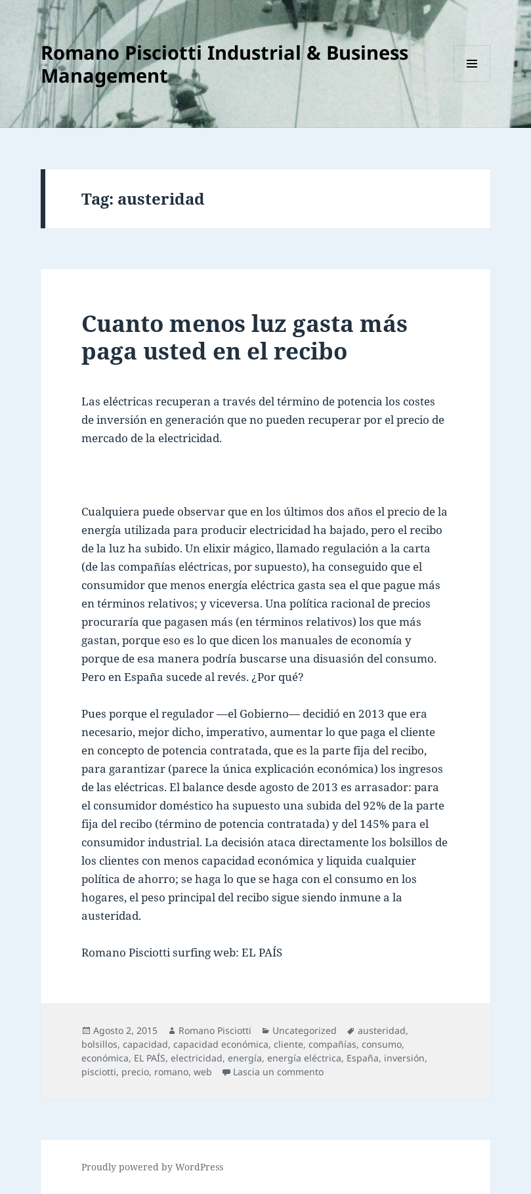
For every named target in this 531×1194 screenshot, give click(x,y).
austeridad (382, 1030)
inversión (404, 1058)
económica (105, 1058)
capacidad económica (220, 1044)
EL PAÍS (149, 1058)
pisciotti (98, 1071)
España (363, 1058)
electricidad (197, 1058)
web (203, 1071)
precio (135, 1071)
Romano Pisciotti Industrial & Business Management (224, 63)
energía (245, 1058)
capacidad (145, 1044)
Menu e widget (472, 81)
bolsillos (99, 1044)
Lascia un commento (278, 1071)
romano (171, 1071)
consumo (382, 1044)
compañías (332, 1044)
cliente (288, 1044)
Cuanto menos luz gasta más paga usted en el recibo (244, 337)
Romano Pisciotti (215, 1030)
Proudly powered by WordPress (152, 1167)
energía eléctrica (304, 1058)
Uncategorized (304, 1030)
